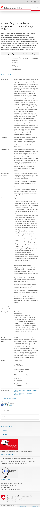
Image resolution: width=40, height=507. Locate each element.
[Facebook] (2, 403)
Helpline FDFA (5, 477)
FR (31, 2)
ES (38, 2)
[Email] (11, 403)
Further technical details (9, 396)
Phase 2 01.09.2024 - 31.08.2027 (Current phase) (25, 389)
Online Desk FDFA (6, 424)
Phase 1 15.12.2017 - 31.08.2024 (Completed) (23, 392)
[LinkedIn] (6, 403)
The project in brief (7, 73)
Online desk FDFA (7, 452)
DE (24, 2)
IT (27, 2)
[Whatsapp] (9, 403)
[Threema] (7, 403)
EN (35, 2)
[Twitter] (4, 403)
